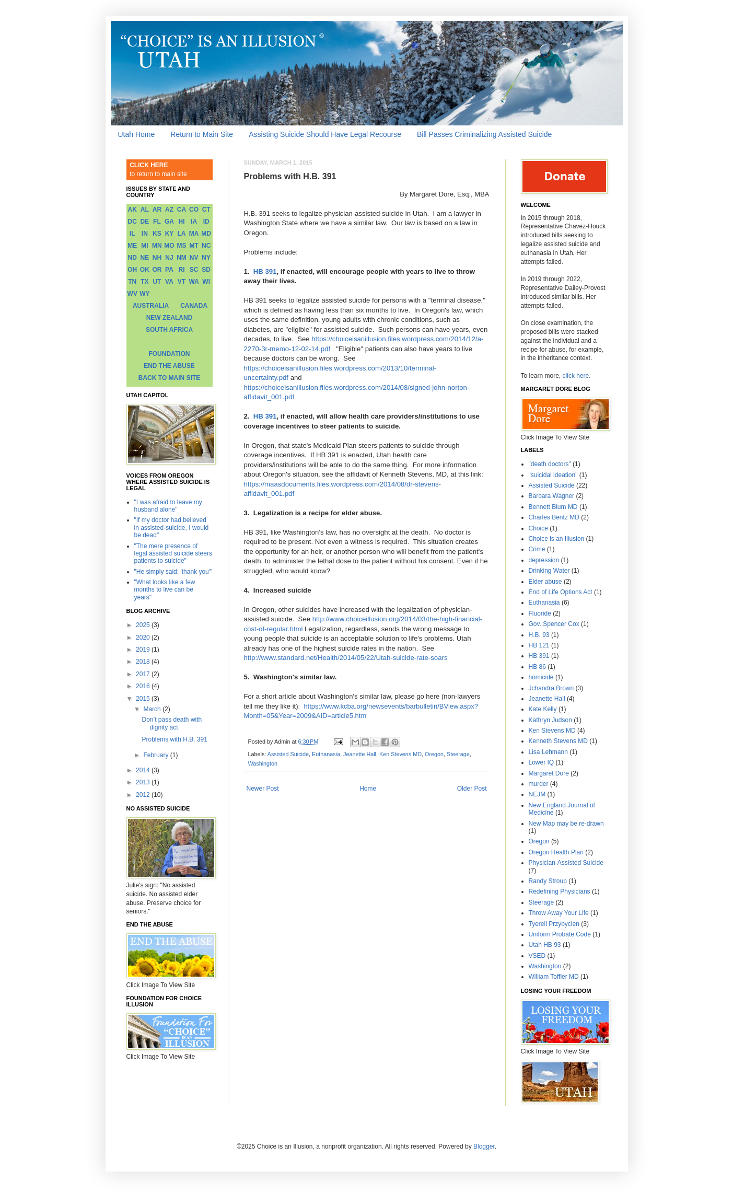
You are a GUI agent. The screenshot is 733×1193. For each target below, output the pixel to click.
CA (181, 209)
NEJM (537, 794)
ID (206, 221)
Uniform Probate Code (560, 934)
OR (156, 269)
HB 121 (539, 645)
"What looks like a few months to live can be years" (164, 589)
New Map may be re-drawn (566, 823)
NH (157, 257)
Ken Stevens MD (400, 754)
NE (145, 257)
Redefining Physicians (559, 891)
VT (181, 281)
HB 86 (537, 666)
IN (145, 233)
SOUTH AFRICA (169, 329)
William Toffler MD (554, 976)
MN (157, 245)
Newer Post (263, 788)
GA (169, 221)
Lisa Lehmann (548, 752)
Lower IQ (541, 762)
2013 (144, 782)
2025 (144, 625)
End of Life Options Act (560, 592)
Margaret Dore (549, 773)
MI (144, 245)
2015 (144, 698)
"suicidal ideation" (553, 475)
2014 (144, 770)
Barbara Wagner (552, 496)
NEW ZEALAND (169, 317)
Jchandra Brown (551, 688)
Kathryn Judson (550, 720)
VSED (537, 955)
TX (144, 281)
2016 (144, 686)
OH (132, 269)
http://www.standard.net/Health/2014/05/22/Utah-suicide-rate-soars (346, 658)
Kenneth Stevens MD (558, 741)
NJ (169, 257)
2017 (144, 674)
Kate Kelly (543, 709)
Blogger (484, 1146)
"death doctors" (550, 464)
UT (157, 281)
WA (194, 281)
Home (367, 788)
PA (169, 269)
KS (157, 233)
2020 (144, 637)
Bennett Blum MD (553, 507)
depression (544, 560)
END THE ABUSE (169, 365)
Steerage (458, 754)
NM (182, 257)
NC (206, 245)
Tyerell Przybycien (554, 924)
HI (182, 221)
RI (182, 269)
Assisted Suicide (288, 754)
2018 (144, 661)
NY (206, 257)
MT (193, 245)
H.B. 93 (539, 635)
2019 (144, 649)
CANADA (193, 305)
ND (132, 257)
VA (169, 281)
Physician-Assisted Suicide (566, 862)
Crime (537, 549)
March (152, 709)
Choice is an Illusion (557, 538)
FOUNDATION (169, 353)
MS (182, 245)
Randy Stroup (548, 881)
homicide (541, 677)
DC (132, 221)
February (156, 755)
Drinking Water (549, 570)
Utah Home (136, 134)
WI (206, 281)
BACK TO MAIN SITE (169, 377)
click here (576, 375)
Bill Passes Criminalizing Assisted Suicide (484, 134)
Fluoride (540, 613)
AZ (169, 209)
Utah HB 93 (545, 944)
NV (194, 257)
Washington (263, 763)
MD (206, 233)
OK (144, 269)
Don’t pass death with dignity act (172, 723)
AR (157, 209)
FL (157, 221)
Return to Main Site (201, 134)
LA (182, 233)
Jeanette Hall (359, 754)
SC (194, 269)
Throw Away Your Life (559, 913)
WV (132, 293)
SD (206, 269)
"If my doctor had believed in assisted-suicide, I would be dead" (171, 527)
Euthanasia (326, 754)
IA (194, 221)
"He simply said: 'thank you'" (173, 571)
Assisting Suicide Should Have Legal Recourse (325, 134)
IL (132, 233)
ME (132, 245)
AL (145, 209)
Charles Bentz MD (554, 517)
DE (145, 221)
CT (206, 209)
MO (169, 245)
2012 (144, 794)
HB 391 (265, 271)
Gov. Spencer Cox (554, 624)
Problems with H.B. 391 (174, 739)
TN (132, 281)
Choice (538, 528)
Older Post (472, 788)
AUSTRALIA (151, 305)
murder (539, 783)
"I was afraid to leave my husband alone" (168, 506)
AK (132, 209)
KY (169, 233)
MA (194, 233)
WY (144, 293)
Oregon (434, 754)
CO (194, 209)
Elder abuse (545, 581)
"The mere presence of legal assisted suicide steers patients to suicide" (173, 553)
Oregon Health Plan (556, 852)
